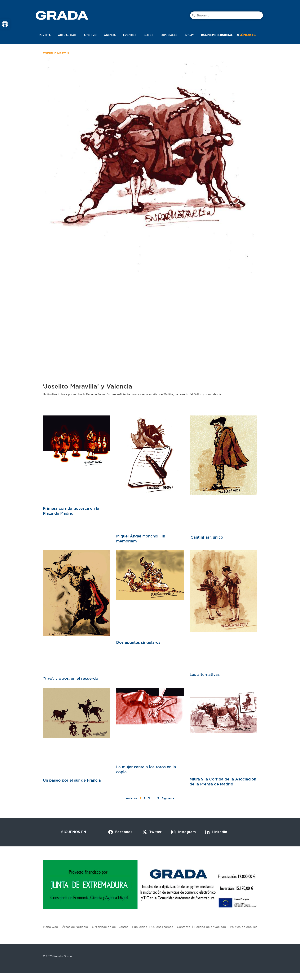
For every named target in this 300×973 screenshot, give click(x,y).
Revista (45, 35)
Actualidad (67, 35)
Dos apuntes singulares (138, 642)
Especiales (169, 35)
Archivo (90, 35)
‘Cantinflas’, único (206, 537)
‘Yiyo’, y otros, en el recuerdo (70, 678)
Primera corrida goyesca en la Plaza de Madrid (71, 511)
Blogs (148, 35)
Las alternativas (205, 674)
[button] (250, 34)
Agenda (110, 35)
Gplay (189, 35)
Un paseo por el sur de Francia (72, 780)
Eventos (129, 35)
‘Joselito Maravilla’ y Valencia (87, 386)
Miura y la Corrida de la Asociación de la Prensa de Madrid (223, 782)
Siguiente (168, 798)
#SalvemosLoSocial (217, 35)
